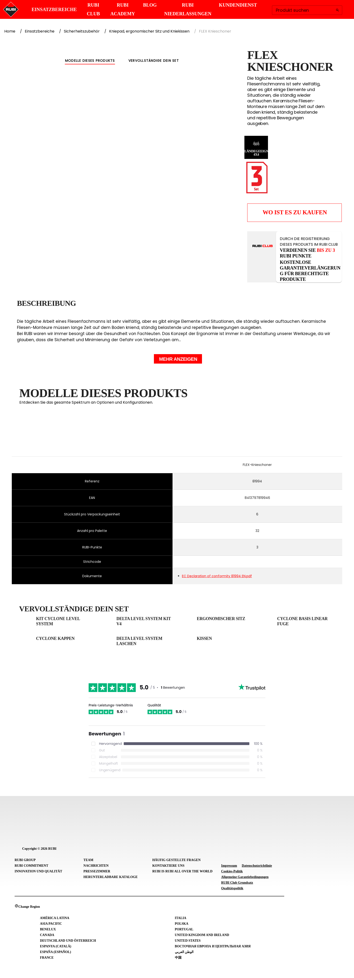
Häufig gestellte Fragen (176, 860)
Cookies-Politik (232, 871)
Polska (182, 923)
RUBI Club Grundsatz (237, 882)
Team (88, 860)
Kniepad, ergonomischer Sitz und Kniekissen (149, 31)
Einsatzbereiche (39, 31)
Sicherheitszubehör (82, 31)
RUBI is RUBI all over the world (182, 871)
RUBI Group (25, 860)
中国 (178, 957)
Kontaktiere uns (168, 865)
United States (188, 940)
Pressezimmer (96, 871)
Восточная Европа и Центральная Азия (213, 946)
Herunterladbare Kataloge (110, 877)
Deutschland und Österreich (68, 940)
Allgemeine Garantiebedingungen (244, 877)
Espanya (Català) (55, 946)
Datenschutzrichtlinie (257, 865)
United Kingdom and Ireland (202, 935)
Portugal (184, 929)
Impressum (229, 865)
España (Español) (55, 952)
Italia (180, 918)
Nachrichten (96, 865)
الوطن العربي (184, 952)
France (47, 957)
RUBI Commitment (31, 865)
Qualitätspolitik (232, 888)
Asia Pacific (51, 923)
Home (9, 31)
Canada (47, 935)
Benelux (48, 929)
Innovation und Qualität (38, 871)
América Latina (54, 918)
